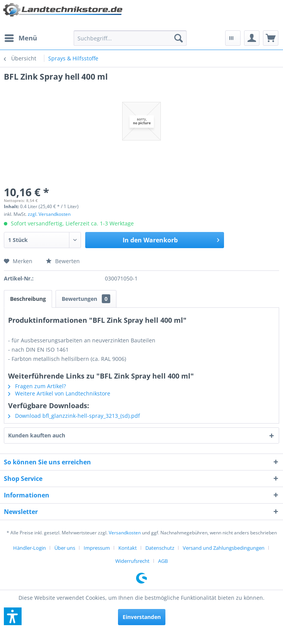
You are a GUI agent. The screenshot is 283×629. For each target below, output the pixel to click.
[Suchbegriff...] (130, 38)
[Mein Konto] (251, 38)
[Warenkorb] (270, 38)
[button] (13, 616)
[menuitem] (20, 38)
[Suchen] (178, 38)
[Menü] (20, 38)
